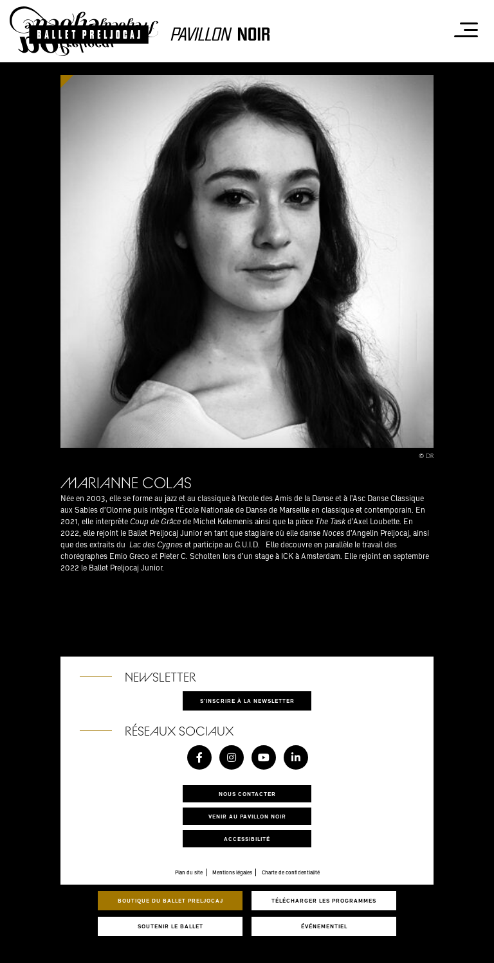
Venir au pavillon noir (247, 816)
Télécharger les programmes (323, 900)
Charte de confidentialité (291, 872)
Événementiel (324, 926)
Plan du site (189, 872)
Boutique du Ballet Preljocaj (170, 900)
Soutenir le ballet (170, 926)
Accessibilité (247, 838)
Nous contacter (247, 793)
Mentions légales (232, 872)
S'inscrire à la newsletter (247, 700)
